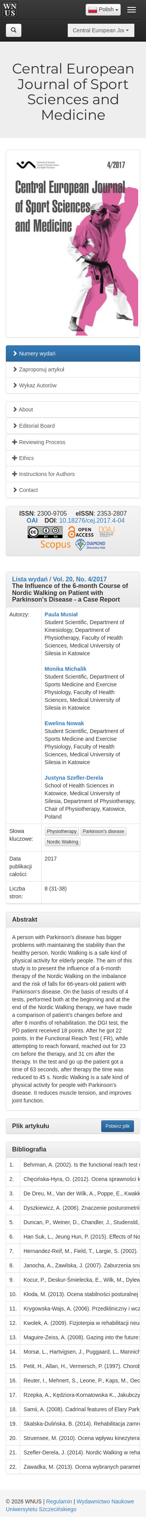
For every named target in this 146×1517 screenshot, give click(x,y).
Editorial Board (33, 426)
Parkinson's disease (103, 831)
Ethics (23, 458)
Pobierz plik (118, 1126)
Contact (25, 490)
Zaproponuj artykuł (38, 369)
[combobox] (103, 10)
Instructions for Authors (43, 474)
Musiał (69, 614)
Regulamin (59, 1501)
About (22, 409)
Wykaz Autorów (34, 385)
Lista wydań (30, 579)
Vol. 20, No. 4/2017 (80, 579)
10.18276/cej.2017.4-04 (92, 520)
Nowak (75, 723)
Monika (54, 669)
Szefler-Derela (85, 778)
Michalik (75, 669)
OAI (31, 520)
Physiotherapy (62, 831)
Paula (52, 614)
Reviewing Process (38, 442)
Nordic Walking (62, 842)
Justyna (55, 778)
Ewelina (55, 723)
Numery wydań (33, 353)
